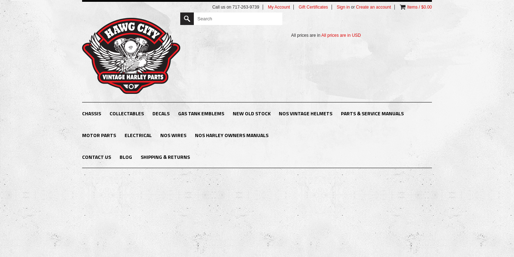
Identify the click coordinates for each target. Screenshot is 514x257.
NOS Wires (173, 135)
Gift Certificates (313, 7)
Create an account (373, 7)
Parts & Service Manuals (372, 113)
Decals (161, 113)
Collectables (127, 113)
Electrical (138, 135)
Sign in (343, 7)
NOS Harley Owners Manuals (231, 135)
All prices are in (341, 35)
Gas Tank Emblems (201, 113)
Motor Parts (99, 135)
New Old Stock (252, 113)
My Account (279, 7)
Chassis (91, 113)
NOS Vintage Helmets (305, 113)
